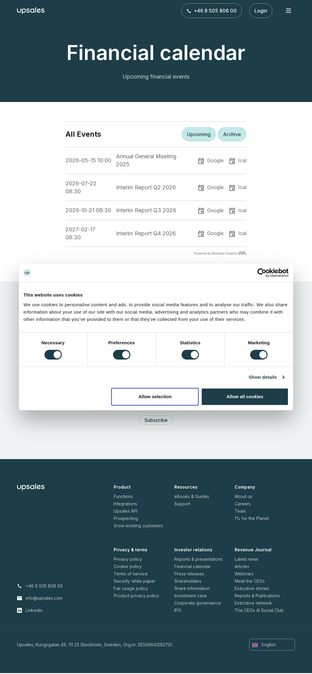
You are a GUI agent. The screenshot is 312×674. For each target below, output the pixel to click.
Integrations (125, 504)
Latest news (246, 560)
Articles (242, 567)
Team (240, 511)
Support (182, 504)
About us (243, 497)
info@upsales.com (44, 599)
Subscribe (156, 421)
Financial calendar (192, 567)
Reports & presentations (198, 560)
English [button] (264, 645)
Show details (263, 377)
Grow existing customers (138, 526)
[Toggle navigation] (288, 10)
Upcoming (199, 134)
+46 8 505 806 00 (211, 11)
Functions (123, 497)
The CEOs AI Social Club (259, 611)
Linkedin (34, 611)
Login (260, 11)
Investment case (190, 596)
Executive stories (252, 589)
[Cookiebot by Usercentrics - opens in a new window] (262, 272)
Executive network (253, 603)
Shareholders (187, 581)
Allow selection (155, 396)
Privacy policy (128, 560)
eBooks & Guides (191, 497)
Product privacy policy (136, 596)
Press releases (189, 574)
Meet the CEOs (250, 581)
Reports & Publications (257, 596)
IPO (177, 611)
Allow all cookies (244, 396)
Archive (232, 134)
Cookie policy (128, 567)
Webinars (244, 574)
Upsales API (125, 511)
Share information (192, 589)
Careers (243, 504)
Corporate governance (197, 603)
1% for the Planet (252, 519)
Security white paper (134, 581)
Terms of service (131, 574)
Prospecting (126, 519)
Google (215, 160)
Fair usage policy (131, 589)
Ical (242, 160)
